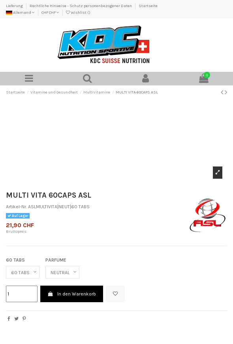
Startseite (148, 6)
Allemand (20, 12)
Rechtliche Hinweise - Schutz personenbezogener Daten (81, 6)
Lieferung (15, 6)
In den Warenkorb (71, 294)
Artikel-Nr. (16, 206)
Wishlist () (78, 12)
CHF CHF (50, 12)
